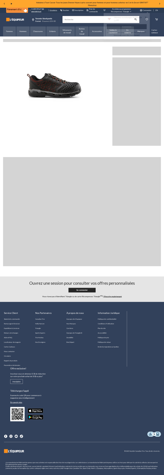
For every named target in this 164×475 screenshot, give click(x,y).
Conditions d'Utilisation (106, 324)
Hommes (23, 31)
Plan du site (102, 328)
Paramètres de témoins (12, 365)
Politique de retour (104, 342)
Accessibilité (102, 333)
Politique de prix (103, 337)
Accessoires (97, 31)
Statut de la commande (12, 319)
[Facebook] (5, 436)
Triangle (38, 328)
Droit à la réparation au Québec (108, 347)
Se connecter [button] (82, 290)
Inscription (16, 382)
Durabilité (69, 337)
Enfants (52, 31)
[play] (11, 3)
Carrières (69, 328)
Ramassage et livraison (12, 324)
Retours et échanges (11, 333)
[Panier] (156, 19)
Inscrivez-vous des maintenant (127, 35)
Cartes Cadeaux (9, 347)
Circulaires (53, 10)
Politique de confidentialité (107, 319)
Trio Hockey (39, 337)
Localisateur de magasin (12, 342)
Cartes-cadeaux (154, 31)
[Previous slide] (4, 3)
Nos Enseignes (40, 342)
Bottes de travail (82, 31)
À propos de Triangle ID (74, 333)
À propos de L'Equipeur (74, 319)
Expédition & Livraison (11, 328)
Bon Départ (70, 342)
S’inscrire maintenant (112, 296)
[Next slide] (159, 3)
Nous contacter (9, 351)
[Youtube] (16, 436)
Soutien (64, 10)
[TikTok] (21, 436)
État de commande (92, 10)
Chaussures (38, 31)
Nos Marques (71, 324)
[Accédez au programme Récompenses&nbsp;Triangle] (121, 10)
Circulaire (7, 356)
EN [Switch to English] (157, 10)
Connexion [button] (145, 10)
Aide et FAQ (8, 337)
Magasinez (92, 5)
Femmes (9, 31)
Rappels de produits (10, 361)
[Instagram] (11, 436)
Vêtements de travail (67, 31)
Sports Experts (40, 333)
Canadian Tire (40, 319)
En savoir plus (16, 402)
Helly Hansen (39, 324)
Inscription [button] (77, 10)
